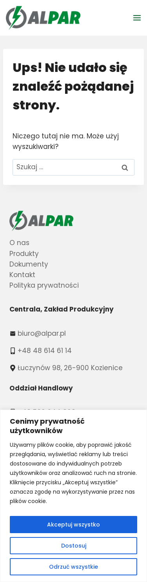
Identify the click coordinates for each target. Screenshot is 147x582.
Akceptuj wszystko (73, 524)
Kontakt (22, 274)
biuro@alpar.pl (42, 333)
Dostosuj (73, 546)
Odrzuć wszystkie (73, 567)
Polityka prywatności (44, 285)
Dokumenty (28, 264)
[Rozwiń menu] (138, 17)
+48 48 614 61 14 (45, 350)
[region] (73, 496)
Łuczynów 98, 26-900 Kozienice (70, 367)
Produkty (24, 253)
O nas (19, 242)
